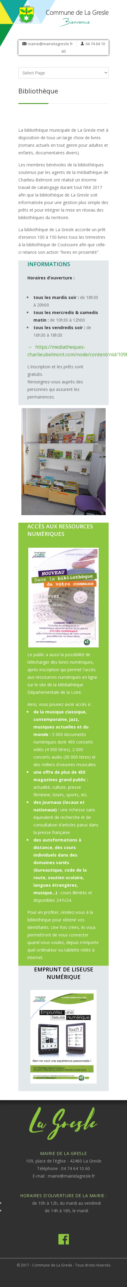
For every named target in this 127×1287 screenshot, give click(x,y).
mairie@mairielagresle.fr (50, 43)
